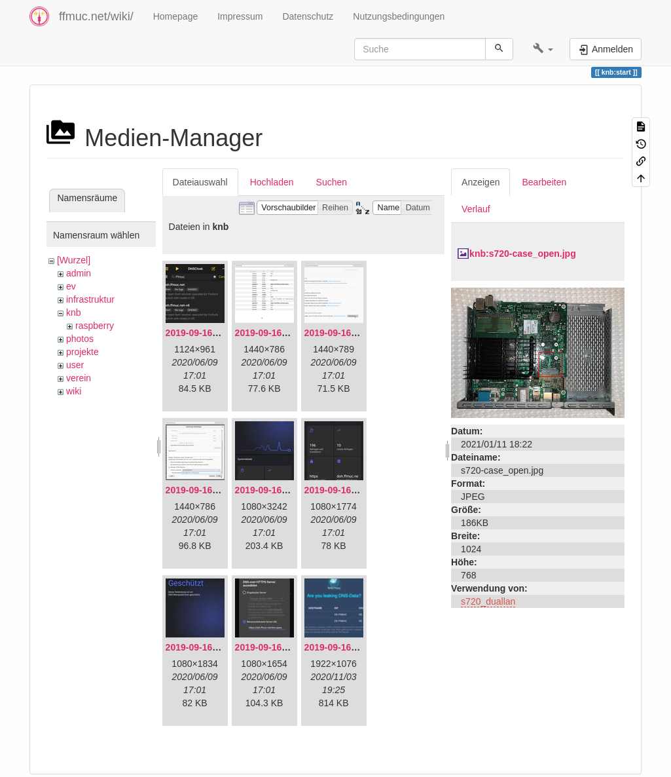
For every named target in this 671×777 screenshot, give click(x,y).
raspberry (94, 325)
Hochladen (272, 182)
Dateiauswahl (200, 182)
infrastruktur (90, 299)
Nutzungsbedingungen (398, 16)
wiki (73, 391)
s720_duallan (488, 601)
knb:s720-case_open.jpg (522, 253)
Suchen (331, 182)
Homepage (175, 16)
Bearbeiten (544, 182)
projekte (82, 352)
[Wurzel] (73, 260)
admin (78, 273)
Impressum (240, 16)
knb (73, 312)
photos (80, 338)
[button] (543, 49)
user (75, 365)
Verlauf (476, 209)
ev (71, 286)
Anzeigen (480, 182)
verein (78, 378)
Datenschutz (307, 16)
